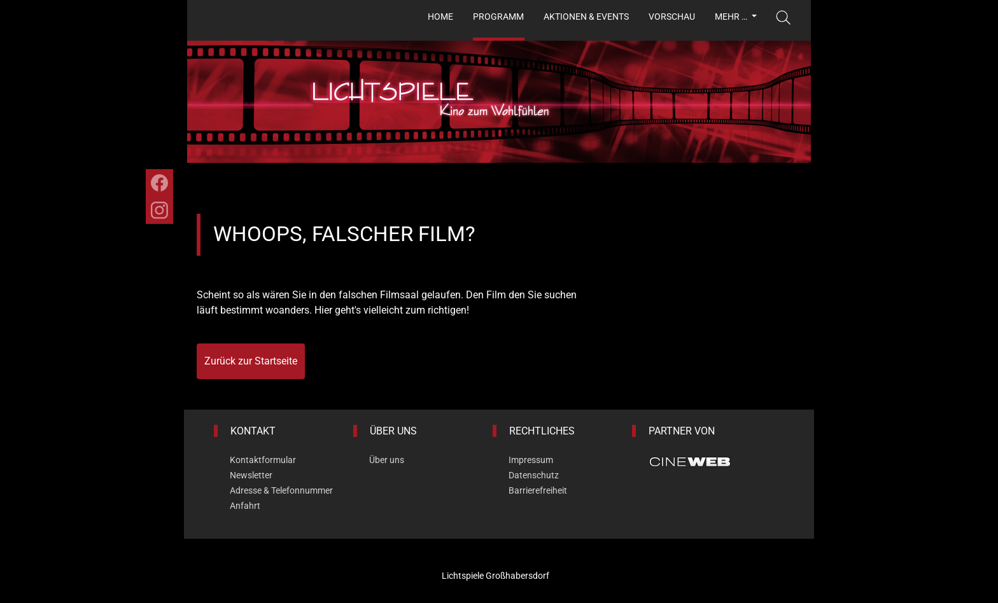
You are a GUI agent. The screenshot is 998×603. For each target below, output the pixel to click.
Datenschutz (534, 475)
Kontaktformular (263, 460)
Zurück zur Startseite (250, 361)
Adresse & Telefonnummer (281, 490)
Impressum (531, 460)
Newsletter (251, 475)
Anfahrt (245, 506)
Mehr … (732, 16)
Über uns (386, 460)
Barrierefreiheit (538, 490)
